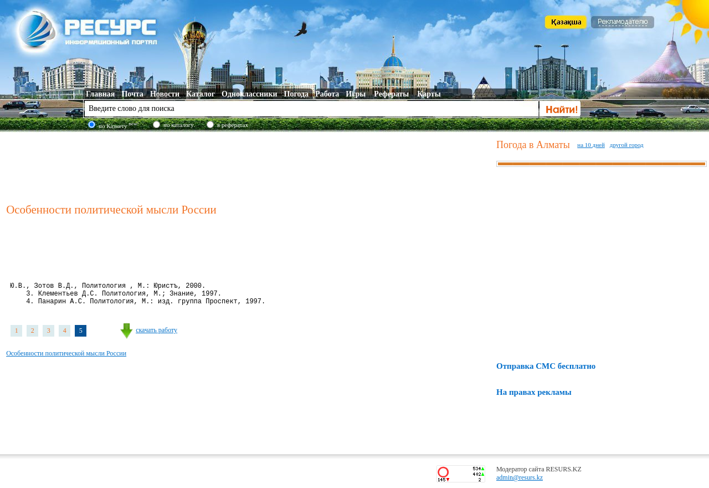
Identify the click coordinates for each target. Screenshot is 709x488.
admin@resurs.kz (519, 477)
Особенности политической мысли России (66, 360)
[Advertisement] (248, 166)
